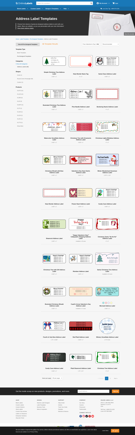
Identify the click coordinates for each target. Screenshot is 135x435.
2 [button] (110, 378)
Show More (20, 126)
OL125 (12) (20, 94)
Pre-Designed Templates (36, 39)
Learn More (105, 430)
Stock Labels (19, 409)
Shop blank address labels (25, 28)
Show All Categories (21, 64)
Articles (60, 405)
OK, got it (115, 430)
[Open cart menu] (115, 3)
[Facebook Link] (80, 416)
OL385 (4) (20, 97)
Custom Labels (20, 405)
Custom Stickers (20, 407)
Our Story (82, 403)
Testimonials (82, 409)
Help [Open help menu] (66, 8)
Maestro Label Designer (43, 403)
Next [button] (115, 378)
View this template (129, 34)
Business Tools (41, 407)
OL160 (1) (20, 112)
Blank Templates (21, 52)
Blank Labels (19, 403)
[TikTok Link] (86, 416)
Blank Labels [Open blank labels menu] (22, 8)
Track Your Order (62, 407)
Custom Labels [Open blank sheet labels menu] (37, 8)
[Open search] (91, 3)
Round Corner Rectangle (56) (25, 78)
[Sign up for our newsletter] (93, 391)
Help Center (61, 403)
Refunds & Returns (63, 411)
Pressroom (82, 407)
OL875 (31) (20, 90)
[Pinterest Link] (89, 416)
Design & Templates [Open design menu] (53, 8)
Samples (60, 409)
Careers (81, 405)
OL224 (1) (20, 115)
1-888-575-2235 (114, 8)
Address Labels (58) (23, 66)
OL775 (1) (20, 122)
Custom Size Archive (21, 411)
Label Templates (24, 39)
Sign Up (115, 391)
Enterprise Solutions (21, 416)
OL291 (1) (20, 119)
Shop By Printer (20, 418)
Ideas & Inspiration (42, 409)
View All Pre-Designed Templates (27, 44)
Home (17, 39)
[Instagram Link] (83, 416)
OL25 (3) (19, 101)
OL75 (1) (19, 108)
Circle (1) (19, 75)
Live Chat (104, 8)
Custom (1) (20, 82)
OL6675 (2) (20, 104)
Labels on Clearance (21, 413)
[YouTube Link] (92, 416)
